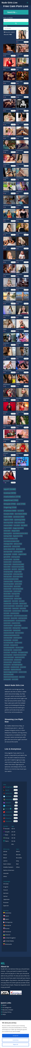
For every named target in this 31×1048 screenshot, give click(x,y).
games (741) (7, 546)
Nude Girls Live (9, 2)
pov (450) (21, 601)
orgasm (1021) (8, 520)
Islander (6, 873)
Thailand (7, 931)
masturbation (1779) (12, 497)
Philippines (7, 922)
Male (5, 835)
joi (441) (26, 606)
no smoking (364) (8, 642)
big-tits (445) (22, 603)
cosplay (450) (7, 603)
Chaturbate (8, 799)
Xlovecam (7, 821)
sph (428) (6, 613)
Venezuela (7, 944)
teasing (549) (8, 576)
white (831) (7, 531)
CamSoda (7, 796)
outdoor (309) (22, 672)
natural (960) (8, 525)
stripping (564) (8, 571)
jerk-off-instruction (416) (20, 615)
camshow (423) (14, 613)
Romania (7, 925)
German (5, 893)
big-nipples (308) (8, 674)
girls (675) (7, 557)
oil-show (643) (8, 559)
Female (6, 828)
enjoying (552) (8, 574)
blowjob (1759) (10, 504)
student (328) (17, 662)
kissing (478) (16, 593)
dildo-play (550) (17, 574)
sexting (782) (8, 536)
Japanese (6, 899)
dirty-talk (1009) (19, 522)
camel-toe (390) (8, 625)
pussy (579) (7, 569)
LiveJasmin (8, 812)
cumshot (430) (16, 611)
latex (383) (24, 628)
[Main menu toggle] (27, 3)
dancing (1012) (8, 522)
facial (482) (7, 593)
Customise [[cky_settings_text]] (15, 1040)
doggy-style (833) (18, 528)
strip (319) (23, 667)
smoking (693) (18, 551)
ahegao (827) (15, 531)
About (4, 1005)
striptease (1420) (10, 511)
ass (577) (14, 569)
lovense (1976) (10, 493)
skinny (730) (16, 546)
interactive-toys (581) (18, 567)
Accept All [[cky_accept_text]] (15, 1035)
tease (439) (15, 608)
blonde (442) (19, 606)
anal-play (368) (8, 637)
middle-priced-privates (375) (11, 635)
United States (8, 941)
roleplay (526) (18, 581)
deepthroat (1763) (11, 500)
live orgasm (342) (23, 652)
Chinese (6, 884)
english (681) (22, 554)
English (5, 887)
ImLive (7, 809)
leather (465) (17, 598)
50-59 (13, 841)
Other (5, 876)
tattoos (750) (18, 544)
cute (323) (6, 667)
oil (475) (17, 596)
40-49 (13, 838)
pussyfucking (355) (9, 647)
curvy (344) (7, 652)
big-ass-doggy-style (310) (10, 672)
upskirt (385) (17, 625)
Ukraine (6, 935)
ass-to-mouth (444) (9, 606)
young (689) (7, 554)
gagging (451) (7, 601)
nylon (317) (7, 669)
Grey (17, 861)
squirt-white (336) (9, 657)
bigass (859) (8, 528)
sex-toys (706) (8, 551)
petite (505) (18, 584)
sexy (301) (21, 677)
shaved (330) (17, 659)
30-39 (13, 835)
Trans (6, 841)
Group (6, 838)
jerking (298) (7, 679)
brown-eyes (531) (17, 576)
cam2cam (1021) (18, 517)
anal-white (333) (8, 659)
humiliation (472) (8, 598)
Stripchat (7, 818)
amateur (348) (17, 650)
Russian (6, 902)
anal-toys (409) (22, 618)
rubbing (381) (16, 630)
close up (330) (8, 662)
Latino (5, 861)
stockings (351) (8, 650)
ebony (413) (14, 618)
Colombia (7, 913)
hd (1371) (21, 511)
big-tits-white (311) (16, 669)
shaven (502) (7, 589)
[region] (15, 1034)
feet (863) (24, 525)
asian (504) (17, 586)
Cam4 (6, 790)
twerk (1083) (8, 517)
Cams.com (7, 793)
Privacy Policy (6, 1012)
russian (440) (7, 608)
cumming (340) (8, 655)
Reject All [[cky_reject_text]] (15, 1044)
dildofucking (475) (8, 596)
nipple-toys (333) (19, 657)
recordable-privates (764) (11, 541)
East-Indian (7, 864)
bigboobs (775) (17, 536)
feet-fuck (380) (19, 633)
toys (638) (16, 559)
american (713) (20, 549)
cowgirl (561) (17, 571)
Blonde (18, 854)
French (5, 890)
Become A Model (7, 1010)
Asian (5, 854)
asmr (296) (15, 679)
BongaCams (8, 787)
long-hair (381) (8, 630)
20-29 (13, 832)
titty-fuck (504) (8, 586)
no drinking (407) (20, 620)
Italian (5, 896)
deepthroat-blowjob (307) (11, 677)
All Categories (6, 1007)
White (5, 851)
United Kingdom (9, 938)
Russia (6, 928)
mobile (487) (17, 591)
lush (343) (14, 652)
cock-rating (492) (18, 589)
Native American (8, 870)
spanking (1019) (19, 520)
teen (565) (21, 569)
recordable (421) (8, 615)
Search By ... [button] (11, 12)
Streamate (7, 815)
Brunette (19, 858)
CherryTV (7, 802)
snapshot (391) (16, 623)
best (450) (15, 601)
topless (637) (7, 562)
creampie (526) (8, 581)
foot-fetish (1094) (21, 514)
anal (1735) (21, 504)
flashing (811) (8, 533)
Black (5, 858)
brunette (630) (17, 562)
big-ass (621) (7, 564)
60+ (12, 844)
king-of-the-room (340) (19, 655)
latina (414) (7, 618)
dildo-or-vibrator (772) (10, 538)
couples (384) (7, 628)
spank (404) (7, 623)
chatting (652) (15, 557)
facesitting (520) (9, 584)
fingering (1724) (10, 507)
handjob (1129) (8, 514)
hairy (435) (23, 608)
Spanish (6, 905)
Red (17, 864)
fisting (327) (7, 664)
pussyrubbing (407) (9, 620)
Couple (6, 832)
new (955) (17, 525)
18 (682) (14, 554)
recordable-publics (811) (20, 533)
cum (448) (15, 603)
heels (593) (7, 567)
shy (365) (15, 640)
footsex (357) (14, 645)
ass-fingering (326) (17, 664)
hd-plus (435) (7, 611)
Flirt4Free (7, 805)
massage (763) (8, 544)
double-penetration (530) (11, 579)
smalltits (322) (15, 667)
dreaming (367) (17, 637)
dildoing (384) (16, 628)
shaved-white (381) (9, 633)
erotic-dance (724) (9, 549)
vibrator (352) (19, 647)
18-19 (13, 828)
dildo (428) (25, 611)
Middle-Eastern (8, 867)
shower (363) (18, 642)
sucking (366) (7, 640)
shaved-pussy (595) (18, 564)
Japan (6, 919)
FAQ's (4, 1014)
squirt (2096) (10, 489)
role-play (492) (8, 591)
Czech (6, 916)
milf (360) (6, 645)
